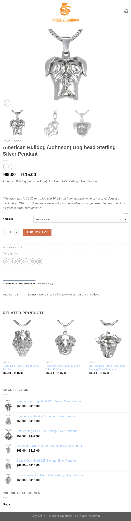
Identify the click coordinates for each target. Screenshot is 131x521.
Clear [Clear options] (124, 213)
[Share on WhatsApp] (6, 261)
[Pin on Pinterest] (33, 261)
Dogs (17, 141)
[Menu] (5, 10)
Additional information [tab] (19, 283)
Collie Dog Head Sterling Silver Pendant (21, 367)
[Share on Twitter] (19, 261)
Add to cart (37, 232)
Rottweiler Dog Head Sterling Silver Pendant (63, 367)
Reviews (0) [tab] (45, 283)
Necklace (8, 219)
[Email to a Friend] (26, 261)
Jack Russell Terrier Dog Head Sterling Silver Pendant (107, 367)
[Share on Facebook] (13, 261)
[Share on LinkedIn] (39, 261)
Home (6, 141)
